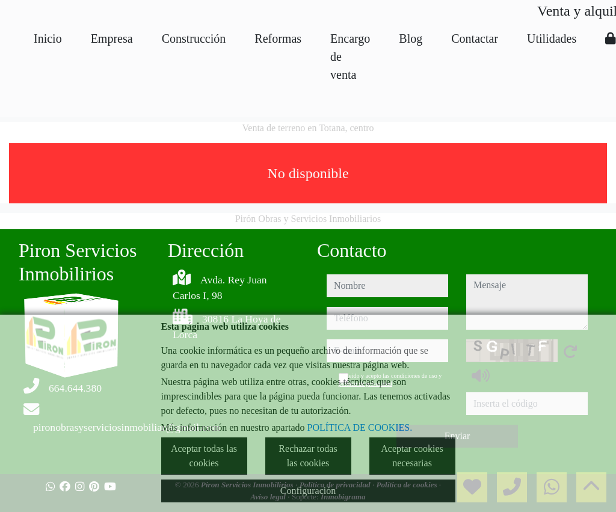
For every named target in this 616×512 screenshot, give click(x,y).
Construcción (194, 38)
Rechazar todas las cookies (308, 455)
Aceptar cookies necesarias (412, 455)
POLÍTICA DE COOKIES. (360, 427)
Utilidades (551, 38)
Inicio (48, 38)
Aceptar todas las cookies (204, 455)
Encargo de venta (350, 56)
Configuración (308, 491)
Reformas (277, 38)
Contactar (474, 38)
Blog (410, 38)
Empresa (112, 38)
